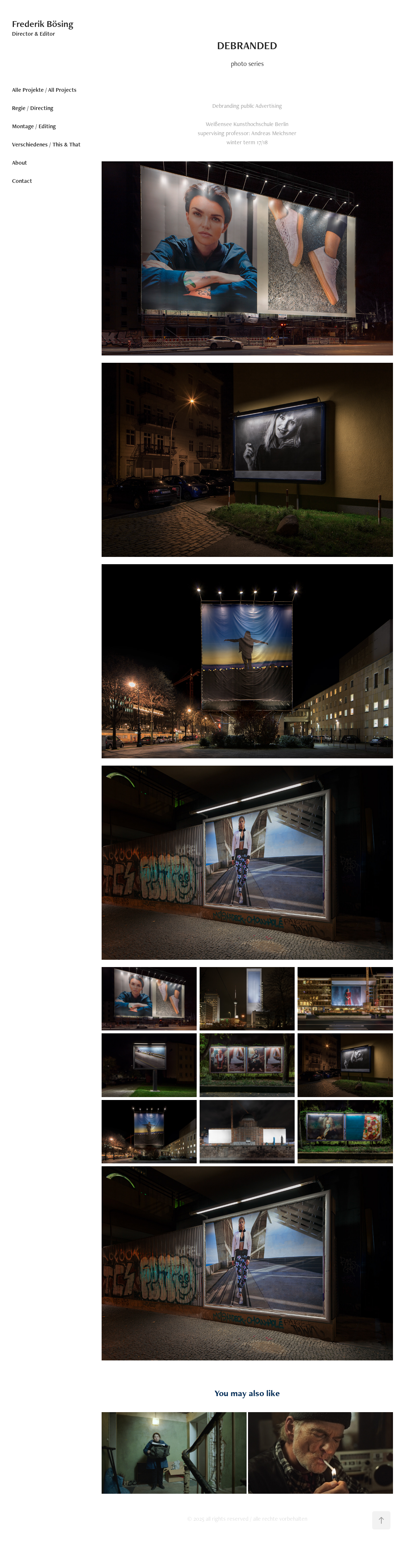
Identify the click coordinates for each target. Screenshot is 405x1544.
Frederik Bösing (43, 23)
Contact (22, 181)
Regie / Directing (32, 108)
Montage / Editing (34, 126)
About (19, 162)
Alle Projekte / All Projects (44, 90)
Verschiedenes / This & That (46, 144)
